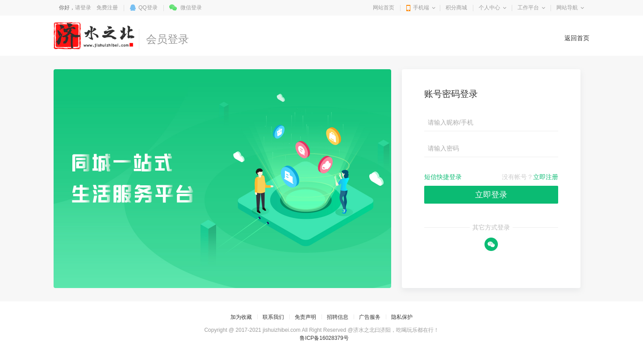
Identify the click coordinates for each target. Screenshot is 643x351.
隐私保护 (402, 317)
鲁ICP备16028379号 (324, 338)
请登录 (83, 7)
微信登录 (191, 7)
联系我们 (273, 317)
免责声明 (305, 317)
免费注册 (107, 7)
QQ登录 (148, 7)
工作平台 (528, 7)
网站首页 (383, 7)
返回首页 (576, 38)
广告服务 (369, 317)
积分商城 (456, 7)
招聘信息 (337, 317)
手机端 (421, 7)
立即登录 (491, 194)
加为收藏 (241, 317)
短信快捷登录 (443, 176)
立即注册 (545, 176)
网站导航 (567, 7)
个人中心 (489, 7)
